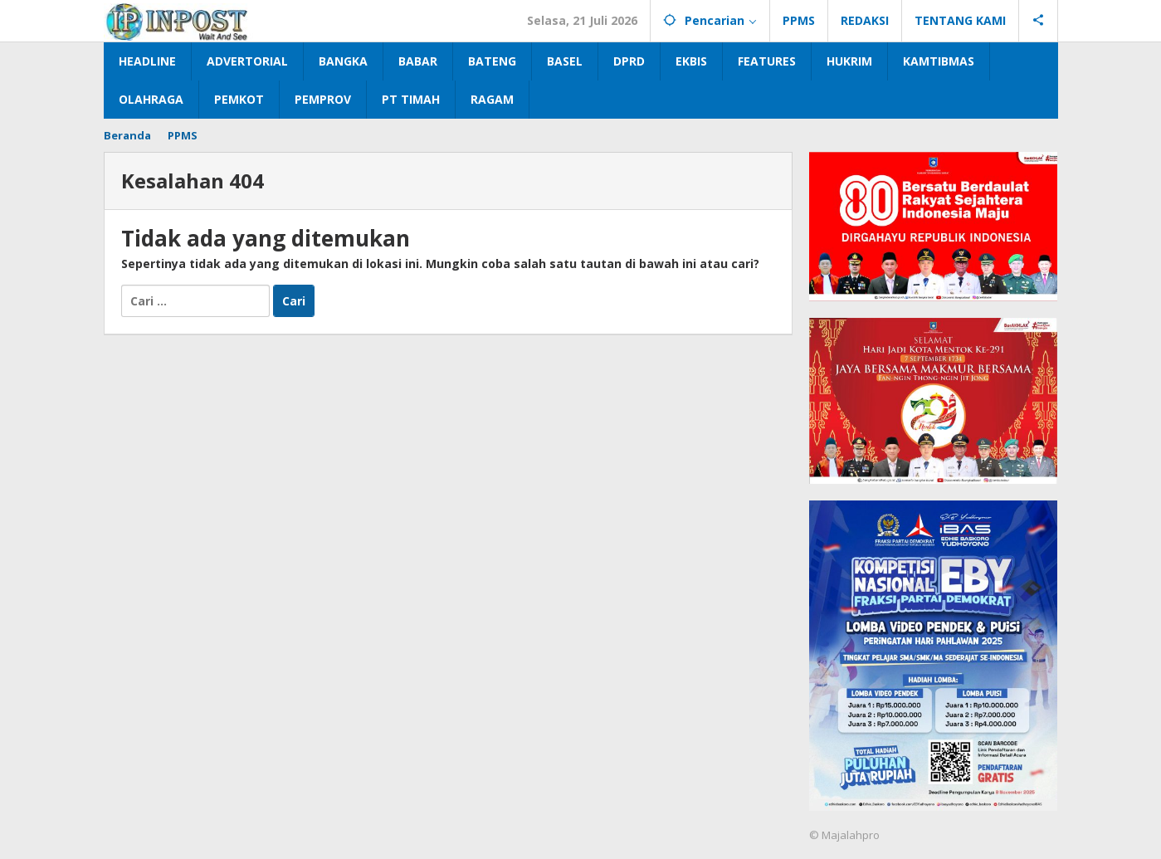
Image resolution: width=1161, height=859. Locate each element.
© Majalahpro (844, 834)
